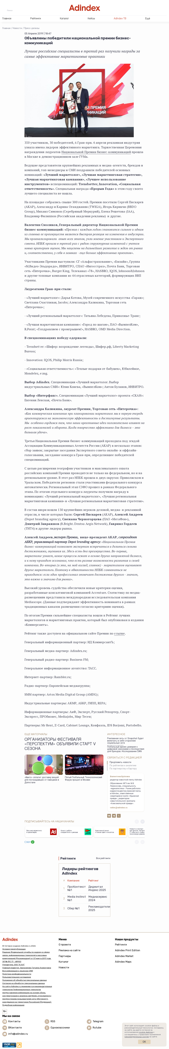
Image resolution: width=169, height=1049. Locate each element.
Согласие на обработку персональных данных (23, 983)
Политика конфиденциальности (16, 974)
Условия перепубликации (14, 949)
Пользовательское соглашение (16, 977)
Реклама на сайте (69, 950)
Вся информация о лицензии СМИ (17, 971)
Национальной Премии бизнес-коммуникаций (96, 152)
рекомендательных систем (137, 1037)
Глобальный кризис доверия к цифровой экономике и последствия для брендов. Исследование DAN (125, 749)
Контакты (14, 1021)
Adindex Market (124, 956)
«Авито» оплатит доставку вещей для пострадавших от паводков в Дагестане (41, 780)
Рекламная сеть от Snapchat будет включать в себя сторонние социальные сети (125, 741)
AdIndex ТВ (120, 18)
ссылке (119, 633)
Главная (6, 28)
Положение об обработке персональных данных (24, 980)
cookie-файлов (146, 1032)
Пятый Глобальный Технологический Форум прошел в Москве (83, 779)
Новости (17, 28)
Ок (144, 1041)
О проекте (65, 944)
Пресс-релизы (31, 28)
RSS (53, 1021)
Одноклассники (60, 1027)
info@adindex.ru (18, 1033)
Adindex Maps (123, 961)
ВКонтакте (15, 1027)
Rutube (97, 1027)
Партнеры (65, 956)
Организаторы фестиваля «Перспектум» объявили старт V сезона (60, 744)
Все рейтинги (103, 858)
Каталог (64, 961)
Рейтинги (121, 944)
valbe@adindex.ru (118, 808)
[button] (142, 821)
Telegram (98, 1021)
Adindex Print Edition (127, 950)
